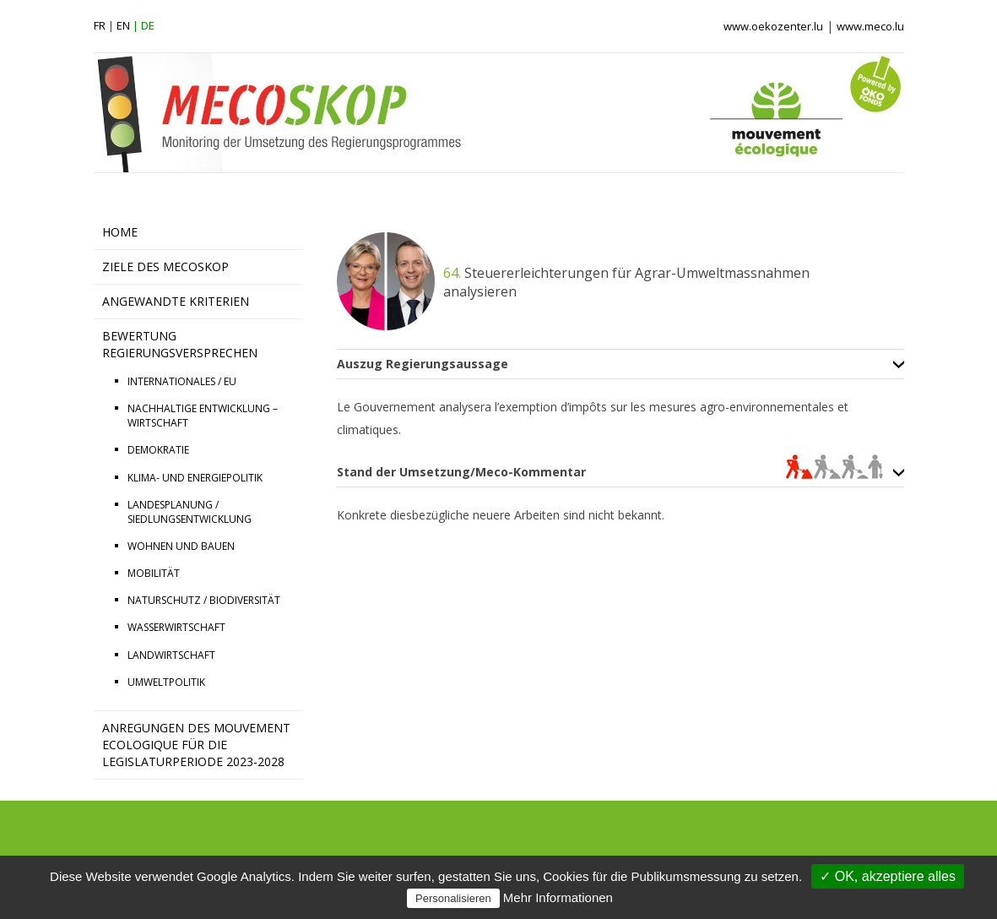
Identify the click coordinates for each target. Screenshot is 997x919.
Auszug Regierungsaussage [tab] (422, 364)
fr (100, 25)
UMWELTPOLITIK (166, 682)
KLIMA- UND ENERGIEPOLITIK (195, 477)
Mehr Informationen (558, 897)
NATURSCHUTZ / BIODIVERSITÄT (203, 600)
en (123, 25)
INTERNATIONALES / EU (181, 381)
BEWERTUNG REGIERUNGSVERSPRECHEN (179, 344)
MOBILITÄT (153, 573)
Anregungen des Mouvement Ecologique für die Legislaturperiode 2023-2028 (196, 744)
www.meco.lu (870, 26)
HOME (120, 232)
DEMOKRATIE (158, 450)
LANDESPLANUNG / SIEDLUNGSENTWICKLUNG (189, 512)
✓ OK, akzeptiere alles (888, 876)
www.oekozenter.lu (773, 26)
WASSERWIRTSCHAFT (176, 627)
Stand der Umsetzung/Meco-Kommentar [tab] (610, 472)
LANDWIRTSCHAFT (171, 655)
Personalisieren (453, 898)
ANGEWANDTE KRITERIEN (175, 301)
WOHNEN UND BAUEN (181, 546)
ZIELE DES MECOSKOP (165, 266)
